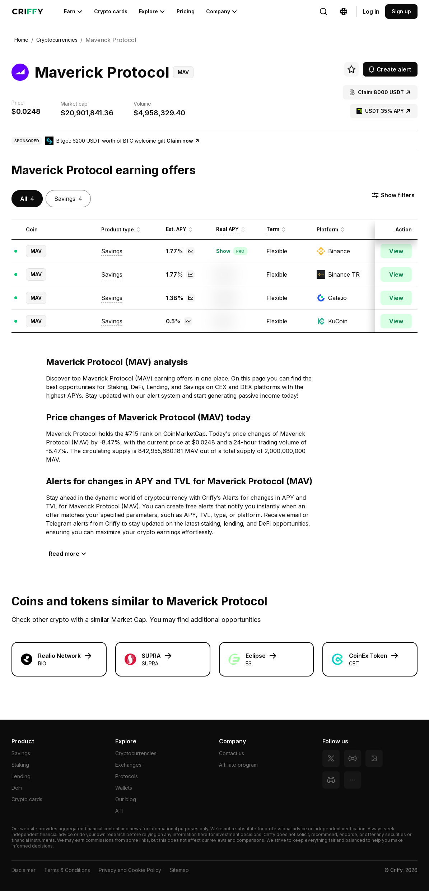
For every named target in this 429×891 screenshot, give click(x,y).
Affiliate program (238, 765)
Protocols (126, 776)
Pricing (186, 11)
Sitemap (179, 870)
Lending (21, 776)
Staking (20, 765)
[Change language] (323, 11)
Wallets (123, 788)
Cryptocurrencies (136, 753)
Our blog (125, 799)
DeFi (16, 788)
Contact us (231, 753)
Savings (20, 753)
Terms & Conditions (67, 870)
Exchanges (128, 765)
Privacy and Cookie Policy (130, 870)
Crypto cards (110, 11)
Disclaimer (23, 870)
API (119, 811)
